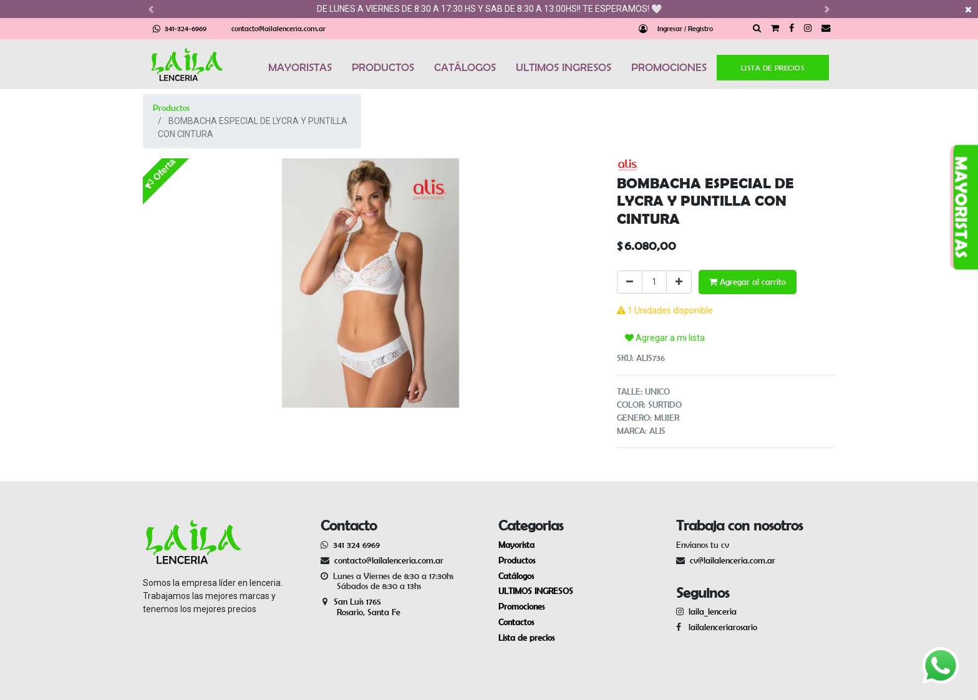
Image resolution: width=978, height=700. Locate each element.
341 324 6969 (356, 545)
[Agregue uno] (679, 282)
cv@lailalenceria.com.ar (732, 560)
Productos (171, 108)
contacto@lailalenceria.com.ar (278, 28)
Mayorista (516, 545)
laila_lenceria (713, 611)
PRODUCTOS (383, 67)
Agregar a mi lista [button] (665, 338)
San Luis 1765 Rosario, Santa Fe (360, 607)
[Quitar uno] (629, 282)
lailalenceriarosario (720, 627)
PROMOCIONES (669, 67)
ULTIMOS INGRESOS (563, 67)
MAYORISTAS (300, 67)
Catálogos (516, 576)
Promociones (521, 606)
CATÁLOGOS (465, 67)
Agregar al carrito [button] (747, 282)
